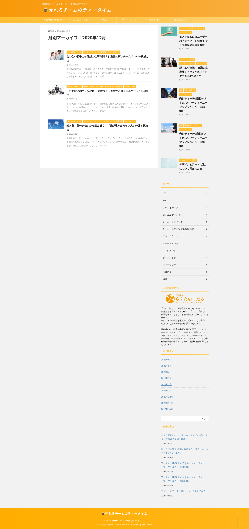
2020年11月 (167, 403)
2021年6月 (166, 359)
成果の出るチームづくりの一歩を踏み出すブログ (124, 520)
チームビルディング (78, 20)
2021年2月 (166, 384)
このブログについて (53, 20)
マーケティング (129, 20)
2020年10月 (167, 409)
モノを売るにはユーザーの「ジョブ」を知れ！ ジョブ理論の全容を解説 (193, 40)
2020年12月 (167, 397)
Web (104, 20)
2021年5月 (166, 366)
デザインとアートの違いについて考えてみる (183, 491)
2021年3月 (166, 378)
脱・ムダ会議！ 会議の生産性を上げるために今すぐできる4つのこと (193, 71)
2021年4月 (166, 372)
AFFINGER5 (147, 524)
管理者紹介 (154, 20)
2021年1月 (166, 390)
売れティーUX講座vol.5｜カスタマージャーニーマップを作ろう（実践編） (184, 465)
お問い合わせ (180, 20)
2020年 (60, 31)
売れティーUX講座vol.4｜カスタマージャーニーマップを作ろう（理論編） (184, 479)
